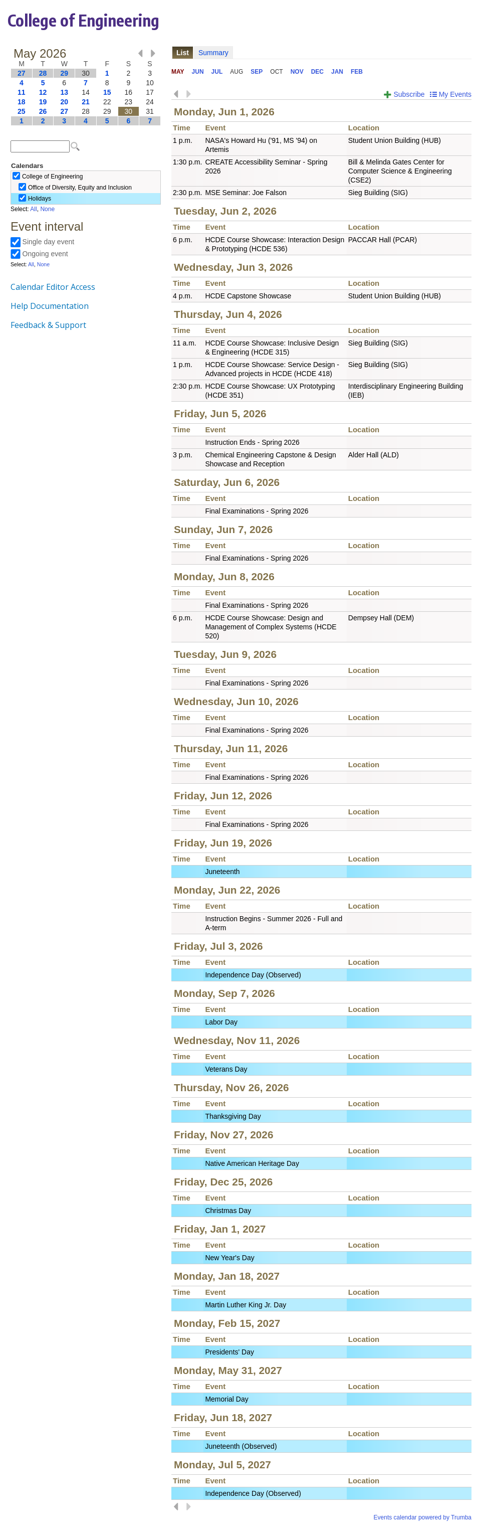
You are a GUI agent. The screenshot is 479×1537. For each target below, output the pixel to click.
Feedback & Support (48, 324)
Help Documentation (50, 305)
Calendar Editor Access (53, 286)
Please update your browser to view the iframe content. (86, 87)
